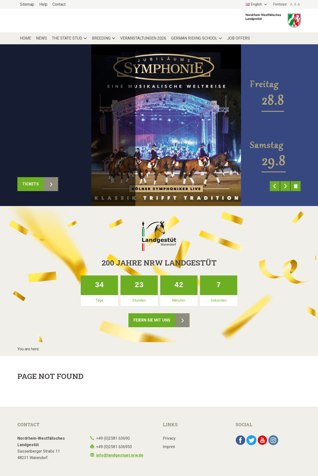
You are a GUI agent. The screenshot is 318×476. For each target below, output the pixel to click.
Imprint (169, 446)
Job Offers (238, 38)
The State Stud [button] (67, 38)
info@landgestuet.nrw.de (119, 455)
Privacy (169, 438)
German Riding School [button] (194, 38)
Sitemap (27, 4)
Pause (296, 186)
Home (25, 38)
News (41, 38)
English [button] (254, 4)
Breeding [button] (101, 38)
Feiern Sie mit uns (151, 320)
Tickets (30, 184)
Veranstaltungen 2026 (143, 38)
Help (43, 4)
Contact (59, 4)
